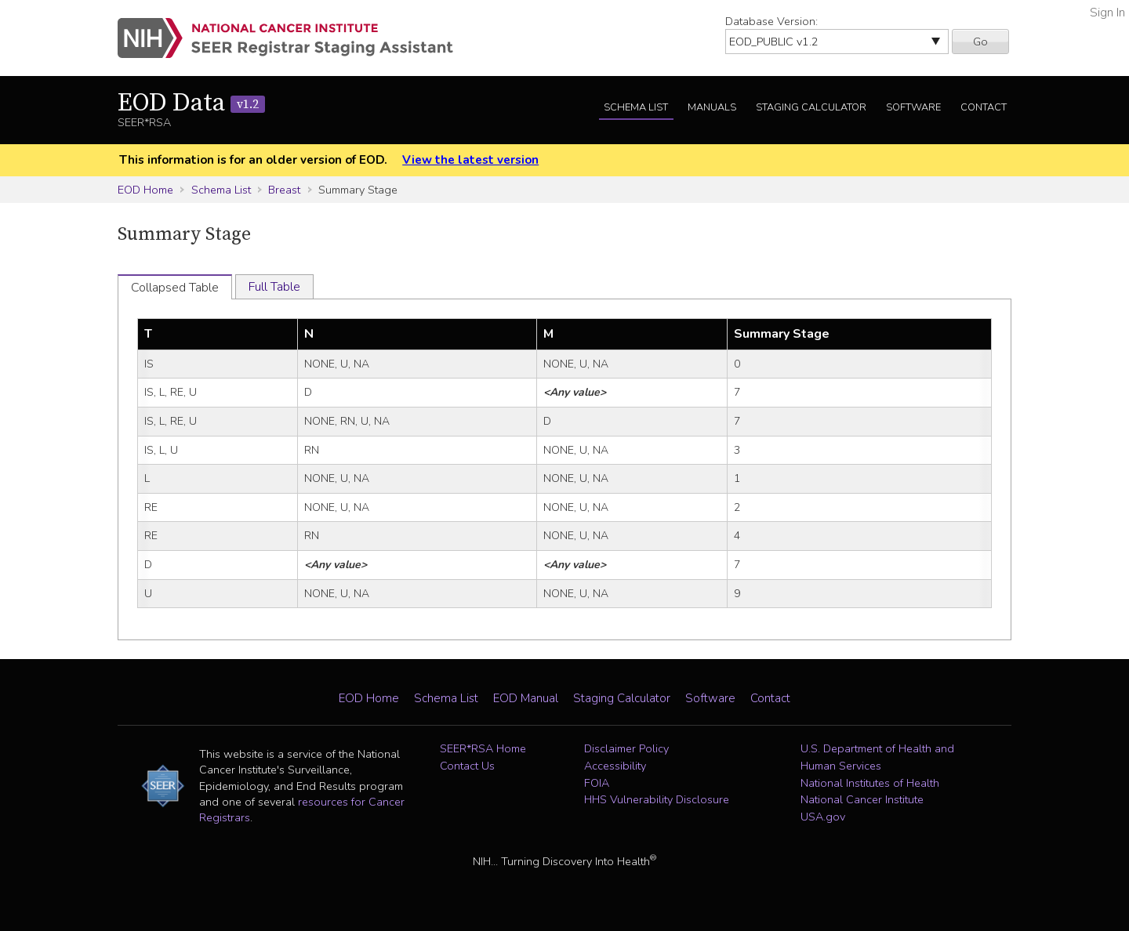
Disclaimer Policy (626, 748)
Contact (983, 107)
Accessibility (615, 765)
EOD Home (145, 189)
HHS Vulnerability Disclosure (656, 799)
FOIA (596, 783)
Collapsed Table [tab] (175, 287)
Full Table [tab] (274, 286)
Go (980, 41)
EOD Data (191, 103)
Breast (284, 189)
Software (913, 107)
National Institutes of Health (869, 783)
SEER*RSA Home (483, 748)
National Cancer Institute (862, 799)
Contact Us (467, 765)
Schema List (636, 107)
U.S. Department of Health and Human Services (877, 757)
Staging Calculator (811, 107)
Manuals (712, 107)
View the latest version (470, 160)
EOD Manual (525, 698)
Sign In (1107, 12)
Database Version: (771, 21)
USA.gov (822, 816)
